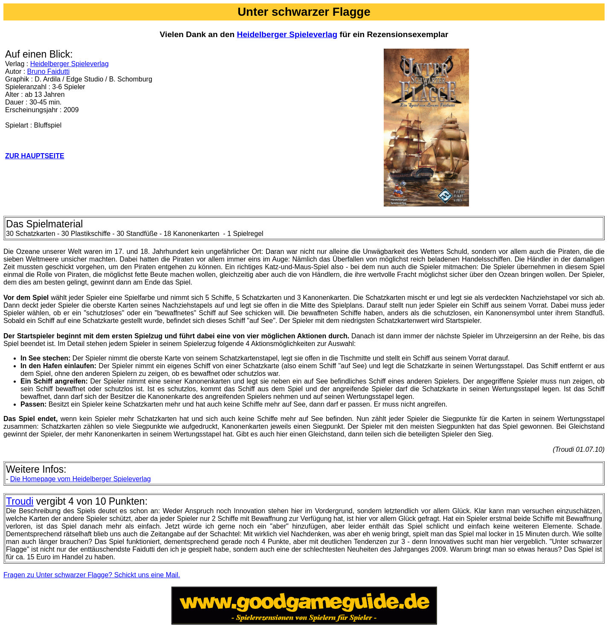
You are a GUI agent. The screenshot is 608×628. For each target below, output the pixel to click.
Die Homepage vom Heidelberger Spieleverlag (80, 479)
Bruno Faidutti (48, 71)
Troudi (19, 501)
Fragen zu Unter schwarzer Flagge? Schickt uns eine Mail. (91, 575)
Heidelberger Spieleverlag (287, 34)
